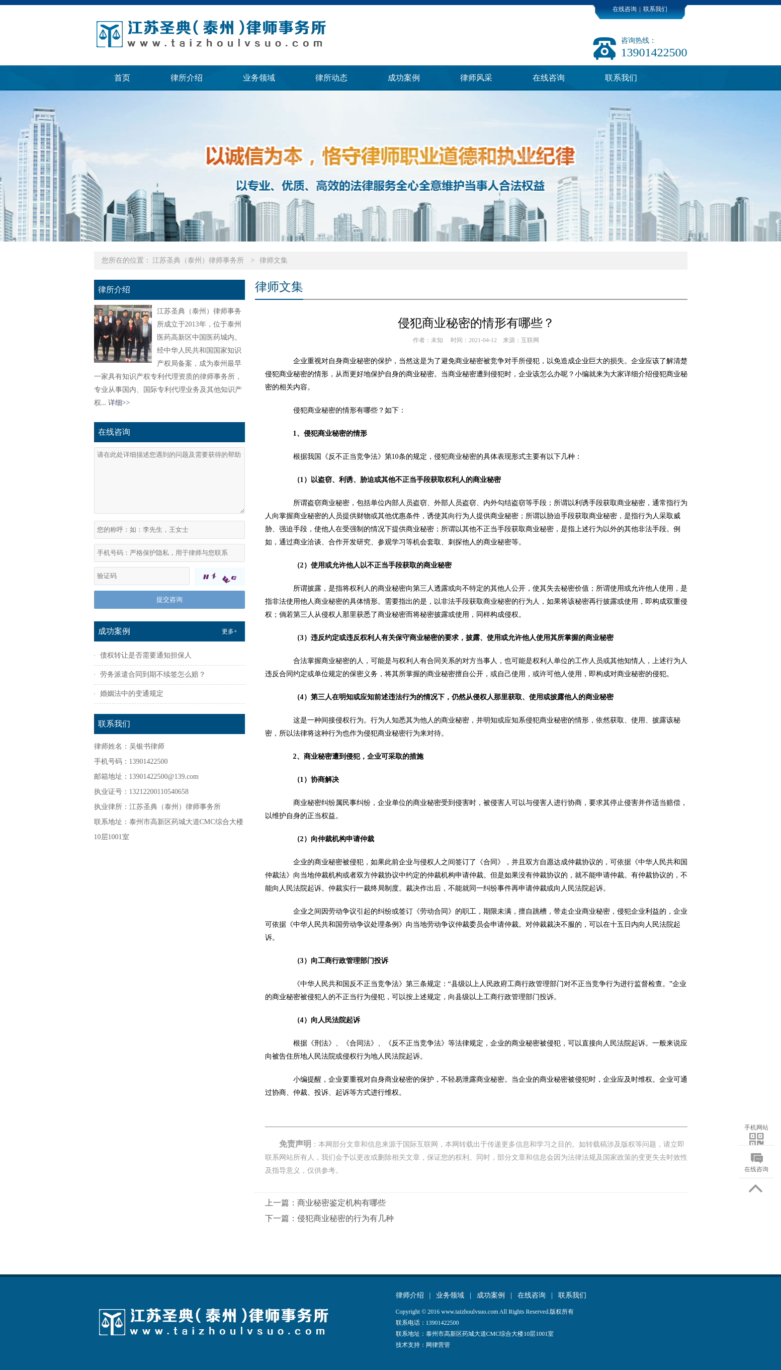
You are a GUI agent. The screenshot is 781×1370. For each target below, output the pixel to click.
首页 (122, 77)
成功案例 (404, 77)
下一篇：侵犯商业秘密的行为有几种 (329, 1218)
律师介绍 (410, 1295)
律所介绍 (186, 77)
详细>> (119, 403)
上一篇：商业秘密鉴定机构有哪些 (325, 1202)
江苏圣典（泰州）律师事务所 (198, 260)
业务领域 (259, 77)
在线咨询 (625, 9)
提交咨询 (169, 599)
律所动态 (331, 77)
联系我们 (655, 9)
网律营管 (438, 1344)
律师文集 (273, 260)
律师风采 (476, 77)
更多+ (229, 631)
